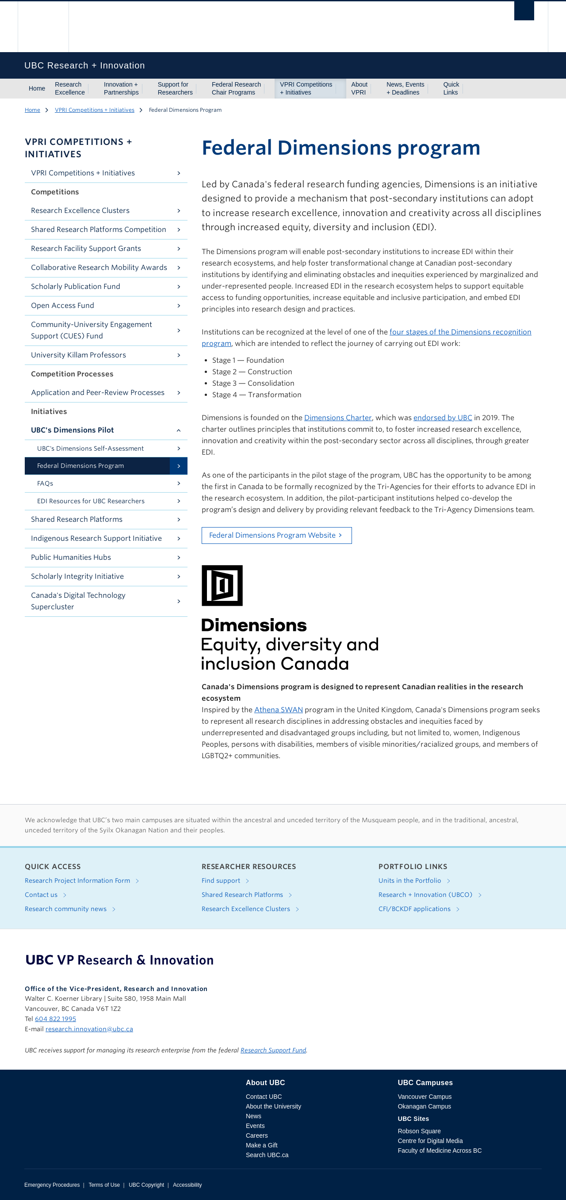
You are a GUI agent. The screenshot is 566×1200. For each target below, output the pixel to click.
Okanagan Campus (424, 1106)
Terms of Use (104, 1185)
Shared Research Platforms (76, 519)
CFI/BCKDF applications (421, 909)
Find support (227, 881)
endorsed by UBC (442, 418)
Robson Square (419, 1131)
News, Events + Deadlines (405, 88)
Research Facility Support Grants (86, 248)
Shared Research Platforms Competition (98, 229)
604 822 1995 (55, 1018)
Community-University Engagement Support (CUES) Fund (91, 330)
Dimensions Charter (338, 418)
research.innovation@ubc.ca (89, 1029)
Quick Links (451, 88)
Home (37, 88)
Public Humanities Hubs (71, 557)
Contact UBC (264, 1096)
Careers (257, 1135)
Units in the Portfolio (416, 881)
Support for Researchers (175, 88)
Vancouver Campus (425, 1096)
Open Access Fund (62, 305)
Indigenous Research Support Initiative (96, 538)
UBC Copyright (146, 1185)
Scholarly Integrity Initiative (77, 576)
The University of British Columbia (43, 26)
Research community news (72, 909)
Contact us (47, 895)
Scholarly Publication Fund (75, 286)
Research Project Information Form (83, 881)
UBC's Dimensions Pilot (72, 430)
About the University (273, 1106)
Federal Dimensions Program (80, 465)
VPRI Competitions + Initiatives (306, 88)
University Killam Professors (78, 355)
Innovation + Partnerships (121, 88)
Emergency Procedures (52, 1185)
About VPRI (360, 88)
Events (255, 1125)
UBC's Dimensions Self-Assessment (90, 448)
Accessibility (187, 1185)
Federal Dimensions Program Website (272, 535)
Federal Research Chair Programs (236, 88)
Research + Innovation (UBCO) (432, 895)
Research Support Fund (273, 1050)
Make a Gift (262, 1145)
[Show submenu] (93, 89)
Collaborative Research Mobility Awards (99, 267)
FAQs (45, 483)
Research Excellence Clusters (80, 210)
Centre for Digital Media (430, 1140)
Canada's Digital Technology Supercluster (78, 601)
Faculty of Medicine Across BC (440, 1150)
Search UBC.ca (267, 1154)
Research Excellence (70, 88)
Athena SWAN (278, 710)
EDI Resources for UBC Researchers (91, 501)
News (253, 1116)
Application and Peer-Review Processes (97, 392)
